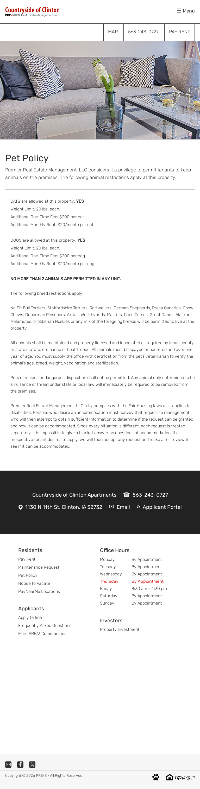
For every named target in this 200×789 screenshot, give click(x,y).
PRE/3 (41, 775)
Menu (189, 11)
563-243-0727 (150, 495)
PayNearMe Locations (39, 591)
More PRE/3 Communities (42, 633)
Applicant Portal (162, 507)
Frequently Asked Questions (44, 625)
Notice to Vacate (34, 583)
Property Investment (119, 629)
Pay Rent (26, 559)
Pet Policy (28, 575)
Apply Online (30, 617)
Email (123, 507)
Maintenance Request (38, 567)
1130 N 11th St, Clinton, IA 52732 (63, 507)
